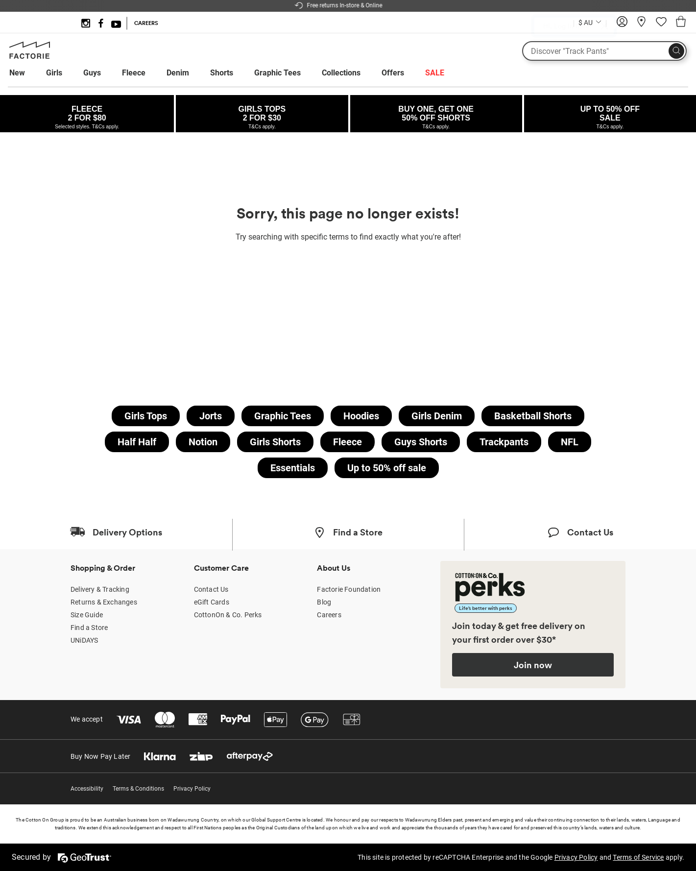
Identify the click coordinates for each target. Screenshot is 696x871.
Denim (178, 72)
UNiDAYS (84, 640)
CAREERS (146, 23)
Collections (341, 72)
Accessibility (87, 788)
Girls (54, 72)
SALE (434, 72)
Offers (393, 72)
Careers (329, 615)
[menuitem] (26, 73)
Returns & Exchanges (104, 602)
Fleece (133, 72)
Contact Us (211, 589)
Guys (92, 72)
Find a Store (89, 627)
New (17, 72)
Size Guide (87, 615)
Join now (533, 665)
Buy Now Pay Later (100, 756)
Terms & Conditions (138, 788)
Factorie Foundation (349, 589)
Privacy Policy (192, 788)
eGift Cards (211, 602)
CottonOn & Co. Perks (228, 615)
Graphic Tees (277, 72)
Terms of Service (638, 857)
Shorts (221, 72)
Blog (324, 602)
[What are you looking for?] (604, 51)
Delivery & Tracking (100, 589)
